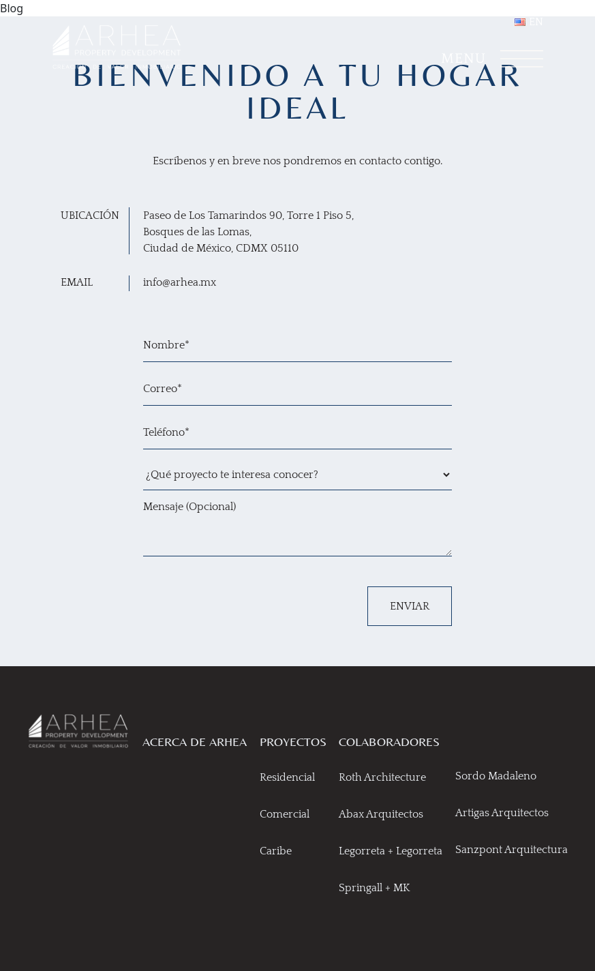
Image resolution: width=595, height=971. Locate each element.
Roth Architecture (382, 777)
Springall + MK (374, 888)
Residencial (287, 777)
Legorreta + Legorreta (390, 851)
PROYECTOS (293, 741)
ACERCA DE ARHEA (194, 741)
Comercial (284, 814)
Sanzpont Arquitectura (511, 849)
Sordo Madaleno (495, 776)
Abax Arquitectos (381, 814)
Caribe (276, 851)
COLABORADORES (389, 741)
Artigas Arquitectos (502, 813)
